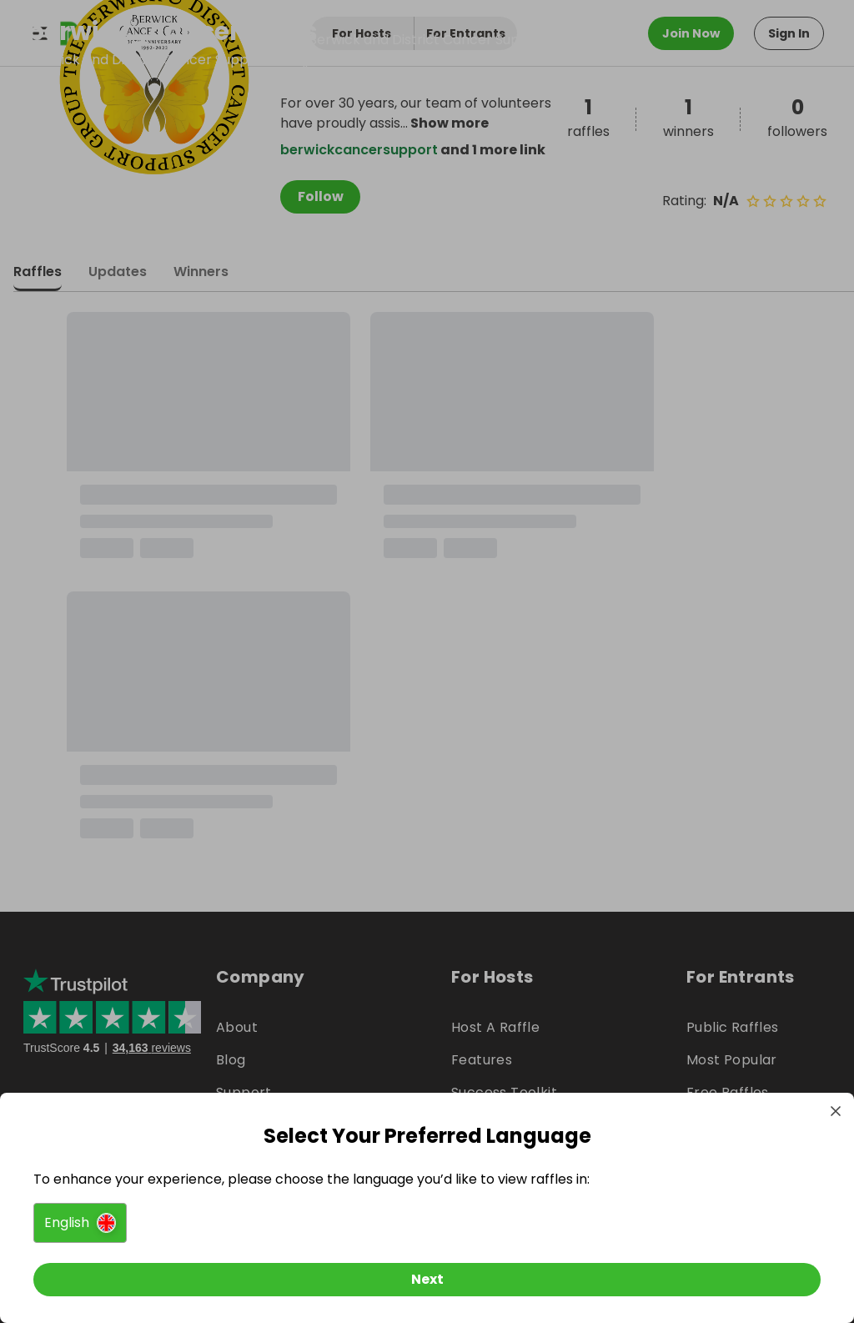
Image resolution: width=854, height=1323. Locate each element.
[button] (80, 1223)
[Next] (427, 1279)
